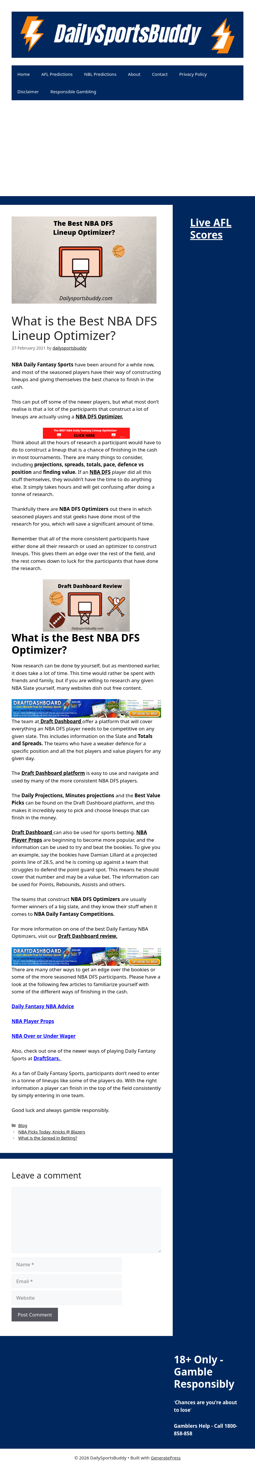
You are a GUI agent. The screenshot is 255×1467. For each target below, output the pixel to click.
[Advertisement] (127, 155)
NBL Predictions (100, 74)
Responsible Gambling (73, 91)
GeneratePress (166, 1458)
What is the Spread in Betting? (47, 1138)
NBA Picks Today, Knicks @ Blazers (51, 1132)
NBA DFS (100, 472)
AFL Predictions (57, 74)
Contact (159, 74)
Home (23, 74)
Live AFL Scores (211, 228)
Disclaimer (28, 91)
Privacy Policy (193, 74)
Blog (22, 1125)
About (134, 74)
